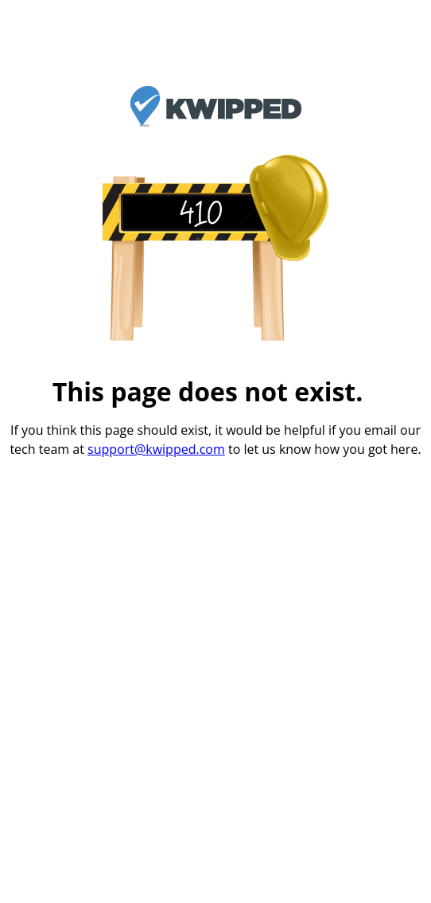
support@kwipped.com (156, 449)
